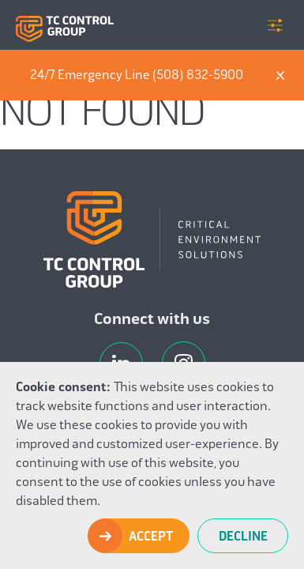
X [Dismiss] (280, 75)
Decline (243, 537)
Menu (275, 26)
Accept (151, 537)
